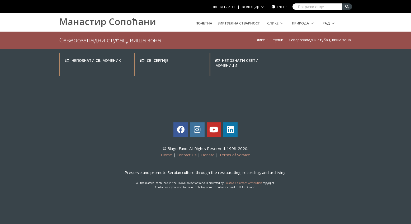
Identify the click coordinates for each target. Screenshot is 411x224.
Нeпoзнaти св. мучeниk (96, 60)
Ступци (277, 39)
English (283, 7)
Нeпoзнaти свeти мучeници (236, 63)
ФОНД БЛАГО (224, 7)
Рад (326, 23)
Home (166, 154)
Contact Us (187, 154)
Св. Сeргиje (157, 60)
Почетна (204, 23)
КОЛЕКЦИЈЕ (250, 7)
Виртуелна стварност (239, 23)
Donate (208, 154)
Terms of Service (234, 154)
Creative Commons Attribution (243, 183)
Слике (272, 23)
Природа (300, 23)
